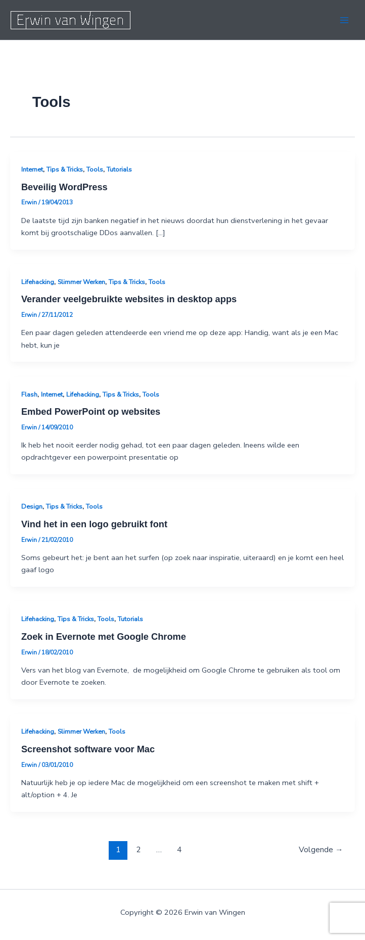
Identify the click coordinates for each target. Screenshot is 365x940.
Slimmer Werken (81, 282)
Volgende (321, 849)
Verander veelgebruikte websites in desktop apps (129, 299)
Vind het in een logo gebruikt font (94, 524)
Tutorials (119, 169)
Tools (94, 169)
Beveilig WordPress (64, 187)
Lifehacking (37, 282)
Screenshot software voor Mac (88, 749)
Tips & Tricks (65, 169)
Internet (32, 169)
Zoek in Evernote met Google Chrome (103, 636)
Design (31, 506)
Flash (29, 394)
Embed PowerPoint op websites (90, 411)
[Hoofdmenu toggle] (344, 20)
